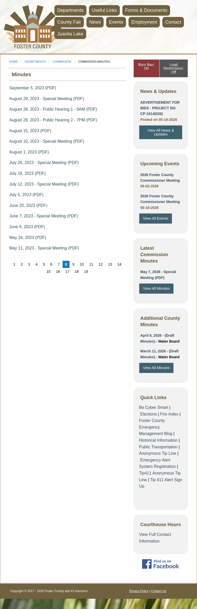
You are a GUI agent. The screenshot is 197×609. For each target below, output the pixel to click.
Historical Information (158, 440)
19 (86, 271)
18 (77, 271)
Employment (144, 22)
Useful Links (104, 10)
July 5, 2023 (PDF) (26, 194)
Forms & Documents (146, 10)
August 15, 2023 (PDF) (30, 131)
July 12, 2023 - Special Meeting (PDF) (43, 184)
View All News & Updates (160, 132)
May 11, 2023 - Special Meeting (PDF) (44, 248)
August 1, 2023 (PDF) (29, 152)
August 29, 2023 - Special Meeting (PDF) (46, 98)
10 (82, 264)
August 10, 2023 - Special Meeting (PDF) (46, 141)
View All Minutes (156, 288)
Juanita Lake (70, 33)
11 (91, 264)
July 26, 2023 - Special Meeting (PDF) (43, 162)
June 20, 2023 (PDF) (28, 205)
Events (116, 22)
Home (13, 61)
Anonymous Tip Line (157, 453)
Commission (62, 61)
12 (100, 264)
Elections (148, 414)
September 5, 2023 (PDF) (32, 88)
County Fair (69, 22)
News (95, 22)
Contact (173, 22)
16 (58, 271)
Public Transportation (158, 447)
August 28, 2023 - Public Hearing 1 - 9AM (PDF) (53, 109)
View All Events (155, 218)
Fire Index (169, 414)
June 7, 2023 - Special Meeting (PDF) (43, 216)
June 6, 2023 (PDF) (27, 227)
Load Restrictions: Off (173, 68)
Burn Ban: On (146, 66)
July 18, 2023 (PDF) (27, 173)
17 (67, 271)
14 (119, 264)
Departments (70, 10)
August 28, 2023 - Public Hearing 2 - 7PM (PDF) (53, 120)
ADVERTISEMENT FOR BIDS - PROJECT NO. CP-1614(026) (160, 108)
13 (110, 264)
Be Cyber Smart (153, 407)
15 (49, 271)
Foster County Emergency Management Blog (155, 427)
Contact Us (158, 591)
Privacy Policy (139, 591)
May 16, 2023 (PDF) (27, 237)
